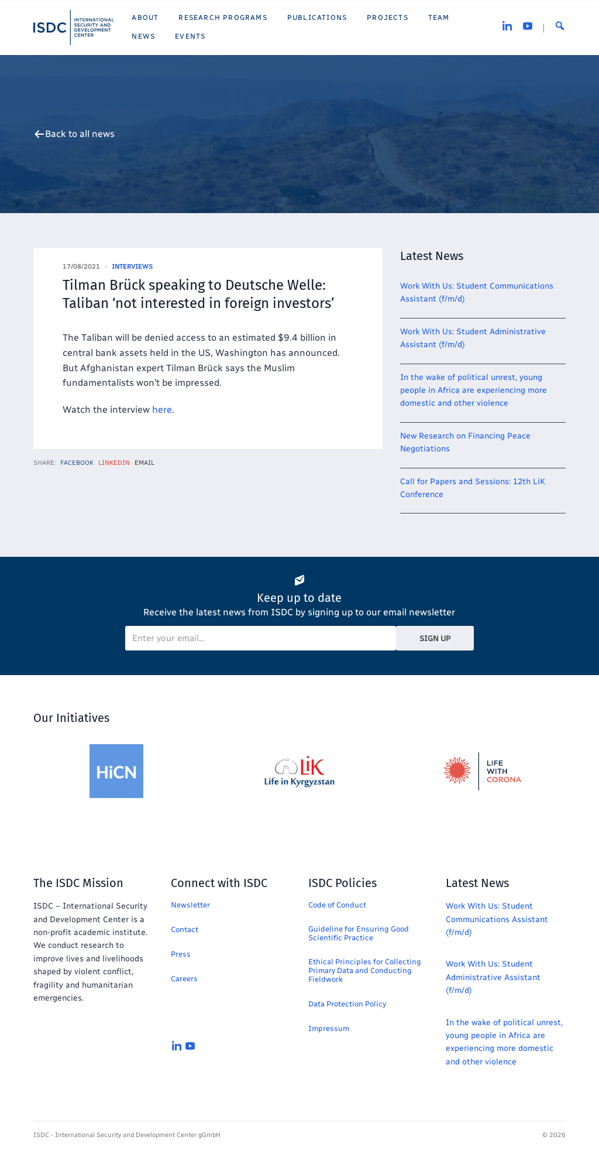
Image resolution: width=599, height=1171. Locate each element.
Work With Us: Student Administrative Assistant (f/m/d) (493, 977)
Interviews (132, 267)
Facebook (77, 463)
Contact (184, 929)
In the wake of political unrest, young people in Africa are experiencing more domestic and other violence (473, 390)
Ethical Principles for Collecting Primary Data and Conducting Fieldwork (364, 970)
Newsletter (190, 904)
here (162, 409)
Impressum (328, 1028)
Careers (184, 978)
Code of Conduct (337, 904)
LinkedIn (114, 463)
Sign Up (434, 638)
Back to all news (80, 134)
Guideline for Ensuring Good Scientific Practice (358, 933)
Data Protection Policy (347, 1003)
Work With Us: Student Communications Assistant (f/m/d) (497, 919)
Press (181, 954)
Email (144, 463)
